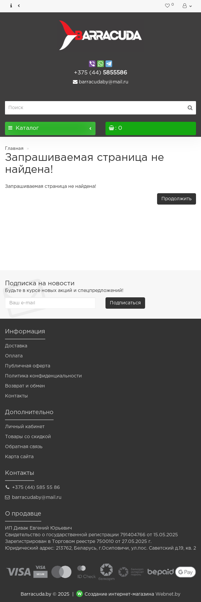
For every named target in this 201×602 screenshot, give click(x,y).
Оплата (14, 356)
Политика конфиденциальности (43, 376)
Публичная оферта (27, 366)
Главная (14, 148)
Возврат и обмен (25, 386)
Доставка (16, 346)
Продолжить (176, 199)
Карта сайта (19, 457)
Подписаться (125, 303)
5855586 (100, 72)
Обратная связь (24, 447)
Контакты (16, 396)
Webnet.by (167, 595)
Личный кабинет (25, 427)
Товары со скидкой (28, 437)
